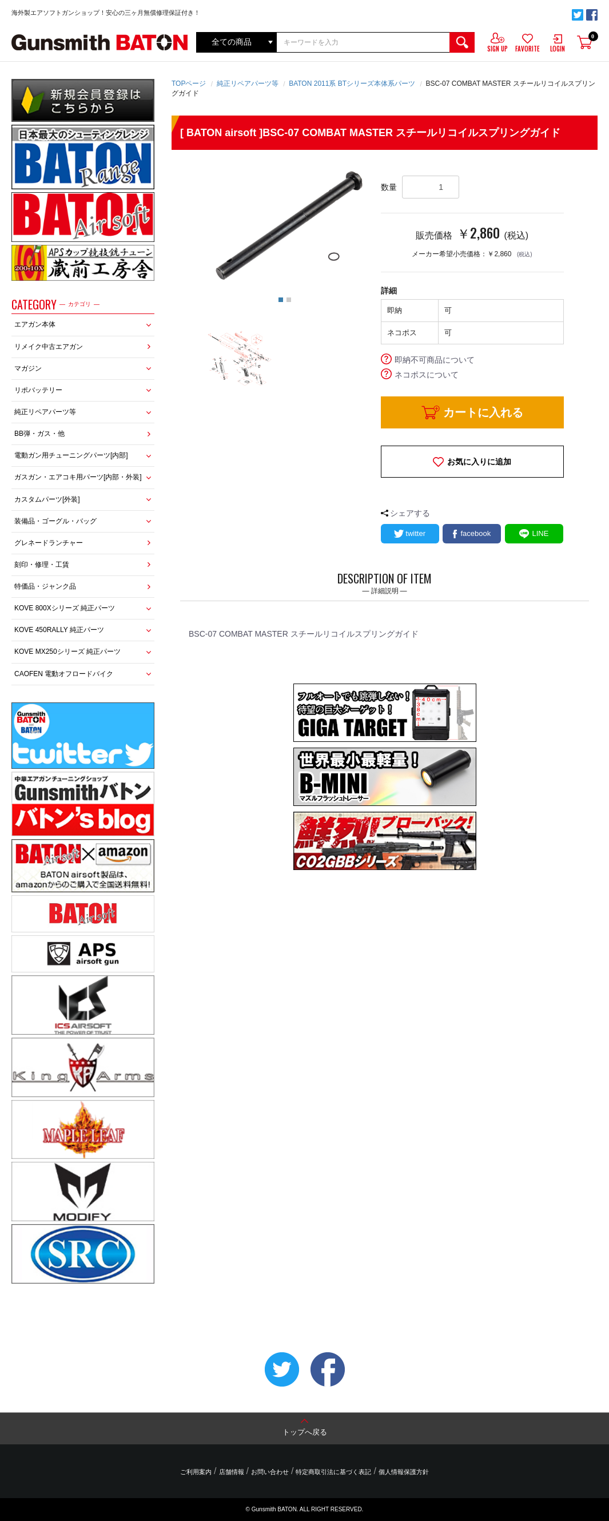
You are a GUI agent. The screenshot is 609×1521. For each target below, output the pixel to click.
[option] (285, 225)
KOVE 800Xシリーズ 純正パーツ (64, 608)
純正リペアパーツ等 (45, 412)
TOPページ (189, 84)
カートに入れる (483, 412)
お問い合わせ (270, 1471)
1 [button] (280, 299)
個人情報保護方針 (404, 1471)
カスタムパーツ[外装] (47, 499)
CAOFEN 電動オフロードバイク (63, 674)
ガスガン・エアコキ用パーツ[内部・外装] (78, 477)
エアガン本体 (34, 324)
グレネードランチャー (48, 543)
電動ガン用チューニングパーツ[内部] (71, 455)
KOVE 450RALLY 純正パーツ (59, 630)
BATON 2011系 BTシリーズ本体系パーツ (352, 84)
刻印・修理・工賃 (41, 565)
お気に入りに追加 (479, 461)
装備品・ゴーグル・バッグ (55, 521)
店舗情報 (231, 1471)
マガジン (28, 368)
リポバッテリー (38, 390)
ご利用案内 (196, 1471)
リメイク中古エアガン (48, 347)
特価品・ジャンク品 (45, 586)
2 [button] (288, 299)
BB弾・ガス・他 (39, 434)
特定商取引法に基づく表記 (333, 1471)
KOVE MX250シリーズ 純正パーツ (67, 652)
